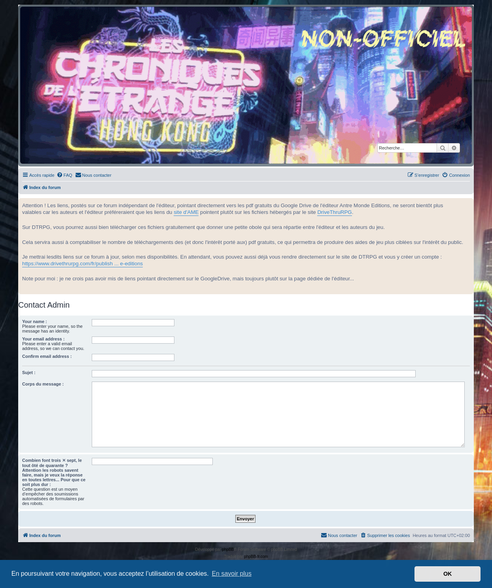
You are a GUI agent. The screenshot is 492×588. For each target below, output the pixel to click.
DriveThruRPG (334, 212)
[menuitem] (64, 175)
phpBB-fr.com (256, 556)
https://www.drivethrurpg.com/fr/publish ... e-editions (82, 264)
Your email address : (43, 339)
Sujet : (29, 372)
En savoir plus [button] (232, 573)
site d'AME (186, 212)
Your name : (34, 321)
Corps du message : (43, 384)
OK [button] (447, 574)
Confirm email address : (47, 356)
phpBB (228, 549)
